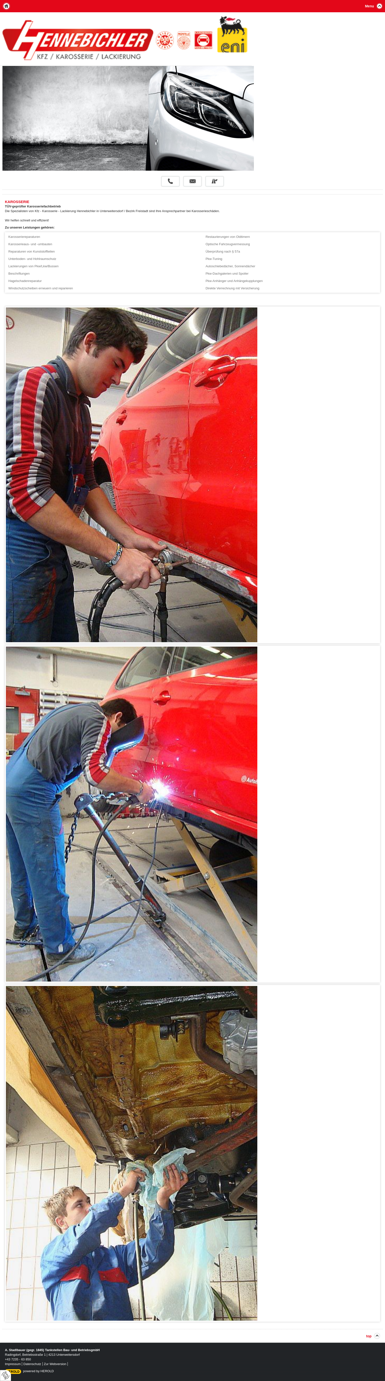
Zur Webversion (55, 1364)
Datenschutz (32, 1364)
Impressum (13, 1364)
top (368, 1336)
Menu (369, 6)
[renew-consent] (5, 1375)
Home (6, 6)
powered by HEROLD (38, 1371)
